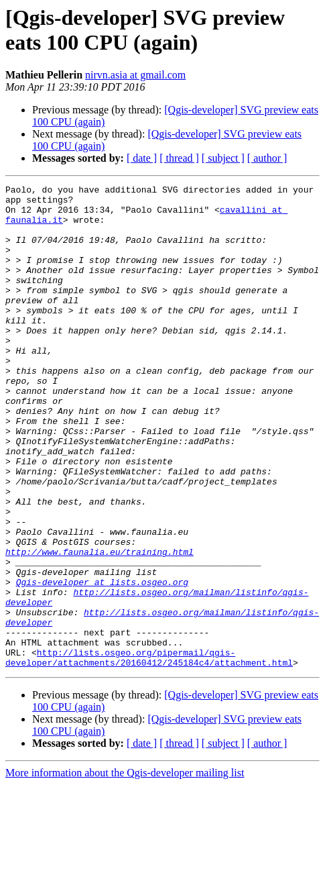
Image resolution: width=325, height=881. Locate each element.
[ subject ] (223, 158)
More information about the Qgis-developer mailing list (124, 869)
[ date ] (142, 158)
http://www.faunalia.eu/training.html (99, 626)
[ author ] (267, 158)
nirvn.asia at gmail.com (135, 75)
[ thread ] (179, 158)
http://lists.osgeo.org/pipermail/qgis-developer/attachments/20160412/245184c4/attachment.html (149, 753)
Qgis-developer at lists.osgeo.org (102, 662)
